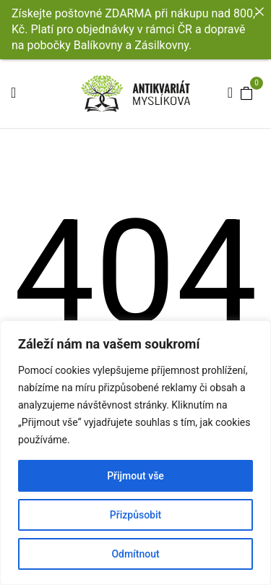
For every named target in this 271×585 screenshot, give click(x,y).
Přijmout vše (135, 476)
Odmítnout (135, 554)
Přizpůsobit (135, 515)
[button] (246, 92)
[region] (135, 452)
